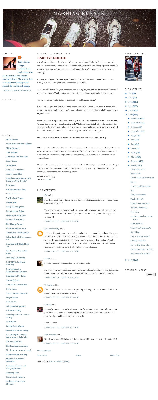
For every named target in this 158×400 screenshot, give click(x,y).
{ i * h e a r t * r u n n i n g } (18, 350)
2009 (130, 114)
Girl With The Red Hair (17, 156)
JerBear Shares (13, 194)
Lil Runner (11, 321)
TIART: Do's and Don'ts (140, 228)
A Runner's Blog (13, 310)
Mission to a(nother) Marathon (15, 360)
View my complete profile (16, 90)
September (136, 131)
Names (133, 182)
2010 (130, 110)
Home (78, 355)
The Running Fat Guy (16, 228)
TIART (48, 179)
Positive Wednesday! (139, 207)
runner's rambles (14, 174)
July (133, 139)
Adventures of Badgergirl (17, 232)
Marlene (48, 304)
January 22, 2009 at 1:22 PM (61, 251)
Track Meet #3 (136, 199)
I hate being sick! (137, 169)
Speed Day (135, 232)
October (134, 127)
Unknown (48, 285)
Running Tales (12, 372)
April (133, 152)
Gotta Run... (11, 289)
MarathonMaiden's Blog (17, 330)
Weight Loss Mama (15, 326)
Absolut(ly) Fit (12, 280)
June (133, 144)
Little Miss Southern (15, 377)
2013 (130, 97)
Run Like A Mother (15, 169)
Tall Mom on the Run (16, 189)
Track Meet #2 (136, 223)
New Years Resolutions (140, 253)
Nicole (47, 258)
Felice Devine (50, 334)
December (135, 118)
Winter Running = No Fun (141, 249)
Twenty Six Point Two (16, 215)
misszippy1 (11, 165)
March (134, 157)
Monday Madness (138, 195)
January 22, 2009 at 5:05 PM (61, 343)
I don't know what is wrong (142, 177)
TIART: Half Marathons (51, 57)
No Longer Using (51, 228)
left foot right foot (14, 341)
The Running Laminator (17, 346)
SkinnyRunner (12, 148)
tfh (45, 195)
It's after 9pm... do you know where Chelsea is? (17, 335)
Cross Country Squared (17, 293)
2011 (130, 106)
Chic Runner (12, 152)
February (135, 161)
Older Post (114, 355)
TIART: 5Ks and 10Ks (140, 203)
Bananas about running (16, 354)
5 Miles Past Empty (15, 198)
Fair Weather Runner (16, 306)
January (134, 165)
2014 (130, 93)
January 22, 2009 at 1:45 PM (61, 277)
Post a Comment (44, 350)
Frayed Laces (12, 297)
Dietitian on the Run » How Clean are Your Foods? (18, 179)
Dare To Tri (11, 301)
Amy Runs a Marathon (16, 284)
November (136, 122)
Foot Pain (134, 212)
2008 (130, 260)
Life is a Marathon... (15, 219)
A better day (135, 173)
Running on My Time (16, 276)
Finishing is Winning (15, 257)
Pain (132, 190)
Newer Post (42, 355)
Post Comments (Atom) (59, 361)
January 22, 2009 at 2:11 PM (61, 327)
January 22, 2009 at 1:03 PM (61, 221)
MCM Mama (12, 139)
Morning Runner (79, 13)
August (134, 135)
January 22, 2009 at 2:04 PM (61, 297)
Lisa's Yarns (11, 161)
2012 (130, 102)
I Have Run (11, 202)
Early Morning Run (15, 207)
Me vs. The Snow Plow (140, 245)
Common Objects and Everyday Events (16, 367)
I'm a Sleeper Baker (15, 211)
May (133, 148)
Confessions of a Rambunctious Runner (16, 270)
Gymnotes (10, 185)
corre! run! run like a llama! (19, 143)
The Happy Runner (15, 224)
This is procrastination (139, 236)
